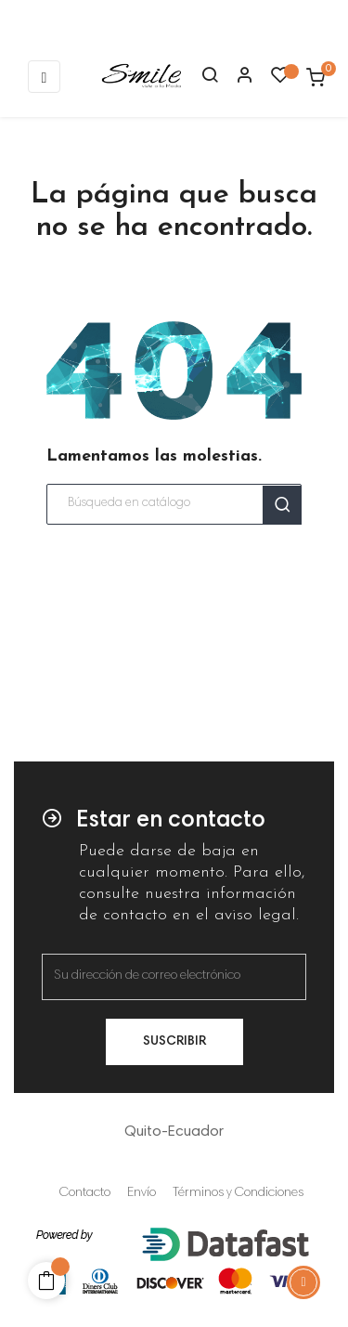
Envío (141, 1193)
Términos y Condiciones (238, 1193)
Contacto (84, 1193)
